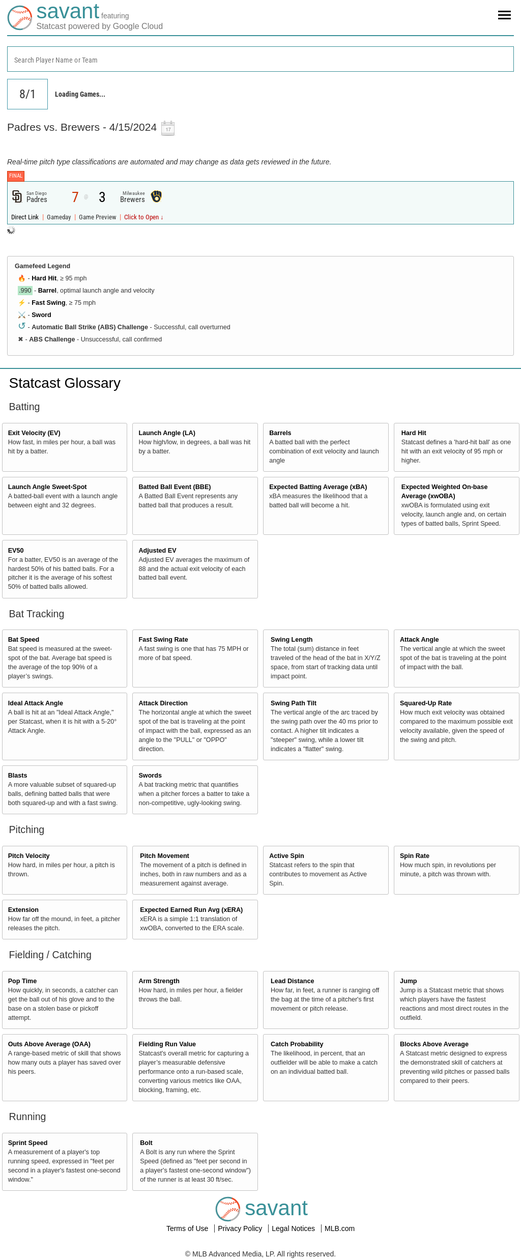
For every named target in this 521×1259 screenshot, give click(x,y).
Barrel (47, 290)
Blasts (17, 775)
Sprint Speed (28, 1143)
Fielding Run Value (167, 1044)
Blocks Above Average (434, 1044)
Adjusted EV (157, 550)
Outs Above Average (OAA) (49, 1044)
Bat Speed (24, 639)
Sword (41, 315)
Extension (23, 909)
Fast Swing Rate (163, 639)
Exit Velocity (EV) (34, 433)
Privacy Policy (241, 1228)
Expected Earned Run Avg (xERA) (191, 909)
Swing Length (292, 639)
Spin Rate (414, 856)
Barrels (280, 433)
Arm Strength (158, 981)
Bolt (146, 1143)
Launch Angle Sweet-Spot (47, 487)
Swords (150, 775)
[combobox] (260, 59)
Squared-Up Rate (426, 703)
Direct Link (25, 217)
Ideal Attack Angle (35, 703)
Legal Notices (294, 1228)
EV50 (16, 550)
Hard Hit (44, 278)
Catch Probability (297, 1044)
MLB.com (340, 1228)
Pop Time (22, 981)
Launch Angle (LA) (166, 433)
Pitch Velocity (29, 856)
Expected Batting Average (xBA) (318, 487)
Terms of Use (188, 1228)
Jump (408, 981)
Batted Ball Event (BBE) (174, 487)
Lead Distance (292, 981)
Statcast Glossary (65, 383)
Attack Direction (163, 703)
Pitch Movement (164, 856)
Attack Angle (419, 639)
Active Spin (286, 856)
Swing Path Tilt (293, 703)
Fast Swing (48, 302)
